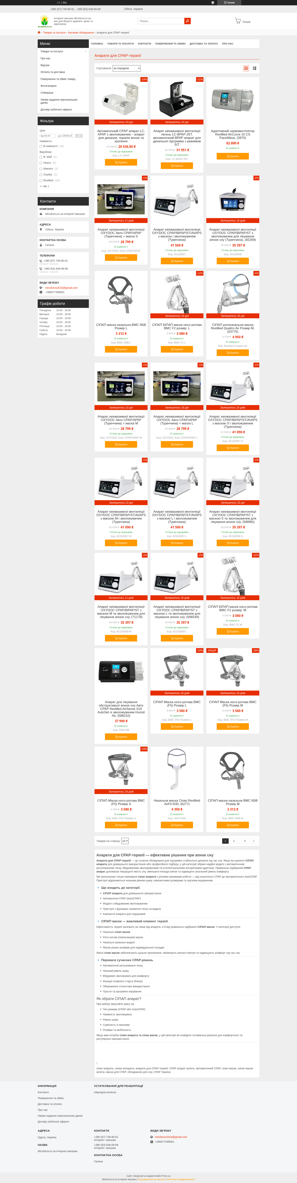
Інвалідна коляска (105, 1092)
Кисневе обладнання (81, 32)
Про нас (227, 43)
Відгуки (45, 65)
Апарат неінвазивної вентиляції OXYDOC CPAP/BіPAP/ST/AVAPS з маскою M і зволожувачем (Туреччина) (121, 517)
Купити (123, 162)
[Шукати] (187, 21)
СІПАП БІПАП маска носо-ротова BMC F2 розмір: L (177, 326)
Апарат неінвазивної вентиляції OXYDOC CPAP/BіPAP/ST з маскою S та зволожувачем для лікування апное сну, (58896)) (232, 517)
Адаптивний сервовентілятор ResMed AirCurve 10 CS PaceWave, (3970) (233, 134)
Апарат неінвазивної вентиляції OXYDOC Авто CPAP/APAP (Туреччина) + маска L (176, 420)
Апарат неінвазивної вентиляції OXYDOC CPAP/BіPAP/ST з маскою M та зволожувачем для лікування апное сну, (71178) (121, 612)
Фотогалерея (48, 85)
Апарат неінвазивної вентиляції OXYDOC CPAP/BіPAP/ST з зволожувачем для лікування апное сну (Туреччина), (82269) (232, 235)
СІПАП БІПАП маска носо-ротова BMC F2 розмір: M (233, 608)
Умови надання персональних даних (59, 101)
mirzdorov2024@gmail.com (61, 287)
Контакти (144, 43)
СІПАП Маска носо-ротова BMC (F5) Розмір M (232, 703)
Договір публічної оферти (56, 109)
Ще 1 (46, 186)
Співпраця (47, 92)
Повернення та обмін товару (58, 79)
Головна (97, 43)
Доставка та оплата (204, 43)
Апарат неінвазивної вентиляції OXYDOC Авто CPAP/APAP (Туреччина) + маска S (121, 233)
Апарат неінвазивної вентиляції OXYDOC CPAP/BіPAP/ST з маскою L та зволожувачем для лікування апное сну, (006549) (176, 612)
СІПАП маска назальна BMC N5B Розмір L (121, 326)
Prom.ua (166, 1176)
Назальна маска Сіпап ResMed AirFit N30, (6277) (177, 802)
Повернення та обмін (170, 43)
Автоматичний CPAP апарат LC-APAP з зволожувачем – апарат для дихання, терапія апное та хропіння (121, 136)
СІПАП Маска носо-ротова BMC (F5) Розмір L (177, 703)
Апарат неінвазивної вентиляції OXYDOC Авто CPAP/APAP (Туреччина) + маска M (121, 420)
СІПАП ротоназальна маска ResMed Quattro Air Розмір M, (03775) (233, 328)
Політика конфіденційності (181, 1179)
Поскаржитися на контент (151, 1179)
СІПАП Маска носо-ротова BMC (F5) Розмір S (121, 802)
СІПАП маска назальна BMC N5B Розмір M (233, 802)
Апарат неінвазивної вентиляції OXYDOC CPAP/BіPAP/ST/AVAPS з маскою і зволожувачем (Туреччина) (177, 235)
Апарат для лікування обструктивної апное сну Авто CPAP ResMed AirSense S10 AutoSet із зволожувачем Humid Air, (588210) (121, 708)
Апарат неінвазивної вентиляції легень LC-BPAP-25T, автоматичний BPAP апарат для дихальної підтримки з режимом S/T (177, 137)
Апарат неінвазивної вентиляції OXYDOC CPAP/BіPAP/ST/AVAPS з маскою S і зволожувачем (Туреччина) (232, 422)
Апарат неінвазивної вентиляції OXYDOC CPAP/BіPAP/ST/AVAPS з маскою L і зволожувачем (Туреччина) (177, 517)
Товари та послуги (54, 32)
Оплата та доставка (53, 72)
